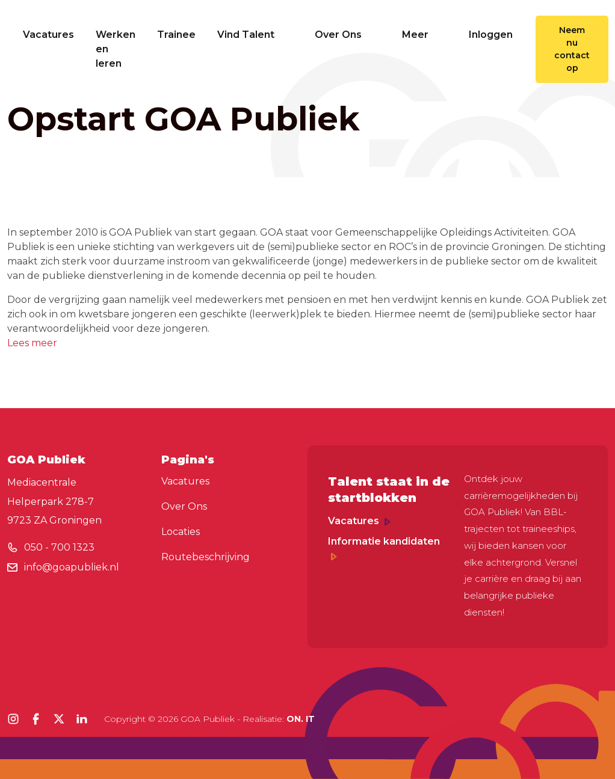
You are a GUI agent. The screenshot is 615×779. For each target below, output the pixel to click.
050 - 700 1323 (59, 547)
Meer (424, 34)
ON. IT (300, 718)
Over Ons (347, 34)
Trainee (176, 34)
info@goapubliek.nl (71, 567)
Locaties (180, 531)
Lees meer (32, 343)
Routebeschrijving (205, 557)
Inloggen (491, 34)
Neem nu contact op (572, 49)
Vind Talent (255, 34)
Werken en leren (115, 49)
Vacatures (48, 34)
